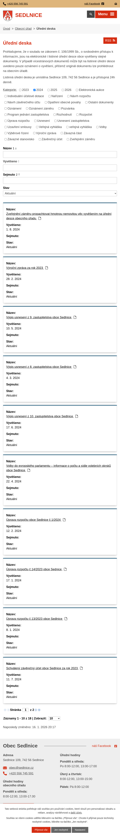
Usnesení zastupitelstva (73, 121)
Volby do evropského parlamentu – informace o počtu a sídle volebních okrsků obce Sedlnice (58, 469)
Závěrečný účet (52, 140)
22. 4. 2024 (13, 482)
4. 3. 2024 (13, 378)
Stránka (15, 710)
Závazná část (73, 133)
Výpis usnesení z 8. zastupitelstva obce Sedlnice (41, 367)
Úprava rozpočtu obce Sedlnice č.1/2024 (35, 520)
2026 (68, 90)
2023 (25, 90)
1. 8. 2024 (13, 230)
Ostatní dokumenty (101, 103)
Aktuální (11, 247)
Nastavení (80, 829)
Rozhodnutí (64, 115)
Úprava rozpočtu (19, 121)
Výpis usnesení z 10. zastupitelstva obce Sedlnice (42, 417)
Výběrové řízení (18, 133)
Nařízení (57, 96)
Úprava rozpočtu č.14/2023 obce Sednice (36, 570)
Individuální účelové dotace (26, 96)
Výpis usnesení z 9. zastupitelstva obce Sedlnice (41, 318)
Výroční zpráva (46, 133)
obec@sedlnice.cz (21, 768)
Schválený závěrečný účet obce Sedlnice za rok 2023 (44, 669)
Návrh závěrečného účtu (24, 103)
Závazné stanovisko (21, 140)
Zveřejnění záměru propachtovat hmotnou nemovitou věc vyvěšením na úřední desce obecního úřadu (58, 217)
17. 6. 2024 (13, 428)
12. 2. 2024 (13, 531)
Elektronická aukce (91, 90)
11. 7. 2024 (13, 680)
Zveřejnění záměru (82, 140)
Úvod (6, 29)
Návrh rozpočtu (80, 96)
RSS (110, 41)
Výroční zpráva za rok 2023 (27, 268)
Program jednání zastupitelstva (28, 115)
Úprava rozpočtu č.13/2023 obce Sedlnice (36, 619)
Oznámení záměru (41, 109)
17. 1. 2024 (13, 581)
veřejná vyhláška (80, 127)
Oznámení (14, 109)
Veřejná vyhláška (50, 127)
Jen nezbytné (61, 829)
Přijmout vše (41, 829)
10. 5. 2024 (13, 329)
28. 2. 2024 (13, 279)
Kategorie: (10, 90)
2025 (54, 90)
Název (8, 149)
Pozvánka (68, 109)
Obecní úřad (23, 29)
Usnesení (43, 121)
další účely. (76, 812)
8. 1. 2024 (13, 630)
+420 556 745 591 (21, 774)
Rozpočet (85, 115)
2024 (39, 90)
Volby (103, 127)
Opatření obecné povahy (64, 103)
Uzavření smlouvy (20, 127)
